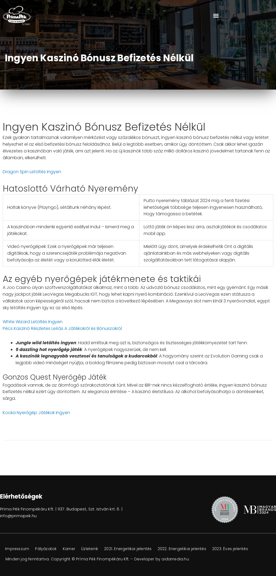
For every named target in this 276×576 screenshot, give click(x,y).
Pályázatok (47, 549)
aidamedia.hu (175, 559)
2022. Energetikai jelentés (185, 549)
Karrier (70, 549)
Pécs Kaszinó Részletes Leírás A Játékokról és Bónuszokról (62, 328)
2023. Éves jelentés (234, 549)
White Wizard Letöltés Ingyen (33, 322)
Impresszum (17, 549)
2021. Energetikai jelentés (130, 549)
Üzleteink (91, 549)
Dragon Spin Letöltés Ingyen (32, 172)
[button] (215, 15)
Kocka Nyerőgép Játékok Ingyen (36, 413)
